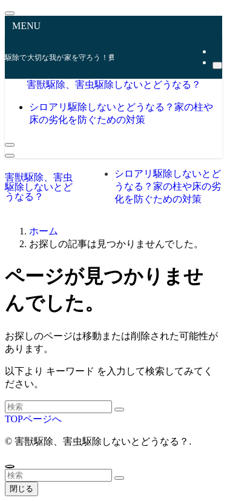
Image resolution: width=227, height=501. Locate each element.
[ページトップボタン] (10, 466)
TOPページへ (33, 419)
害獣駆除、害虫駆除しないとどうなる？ (114, 84)
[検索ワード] (58, 406)
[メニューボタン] (10, 156)
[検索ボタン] (10, 145)
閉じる (21, 488)
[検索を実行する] (119, 409)
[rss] (216, 51)
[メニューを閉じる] (10, 13)
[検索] (217, 65)
